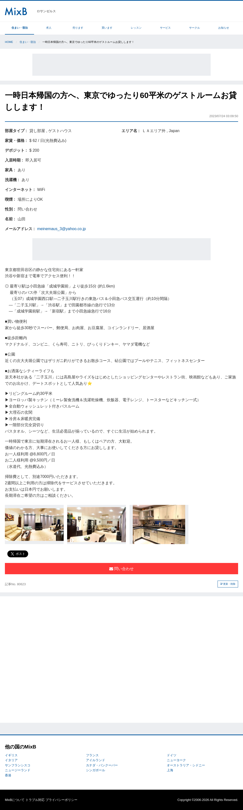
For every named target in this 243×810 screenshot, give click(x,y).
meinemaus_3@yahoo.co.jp (61, 229)
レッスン (136, 27)
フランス (92, 755)
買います (107, 27)
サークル (194, 27)
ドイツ (171, 755)
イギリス (11, 755)
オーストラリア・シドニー (186, 765)
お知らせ (223, 27)
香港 (8, 775)
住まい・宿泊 (20, 27)
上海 (170, 770)
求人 (48, 27)
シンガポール (95, 770)
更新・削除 (228, 584)
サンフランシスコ (17, 765)
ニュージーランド (17, 770)
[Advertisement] (121, 65)
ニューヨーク (176, 760)
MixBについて (14, 800)
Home (9, 41)
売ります (78, 27)
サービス (165, 27)
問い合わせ (121, 569)
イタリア (11, 760)
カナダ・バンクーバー (102, 765)
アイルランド (95, 760)
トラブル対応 (35, 800)
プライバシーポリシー (61, 800)
